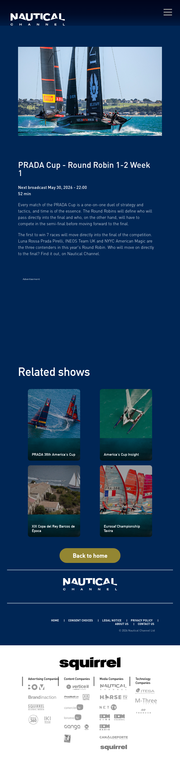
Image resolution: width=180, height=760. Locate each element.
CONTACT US (146, 624)
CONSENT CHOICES (81, 620)
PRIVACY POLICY (142, 620)
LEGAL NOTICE (112, 620)
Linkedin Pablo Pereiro (28, 620)
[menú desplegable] (168, 12)
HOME (55, 620)
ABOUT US (122, 624)
